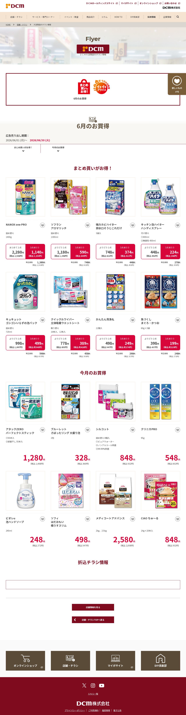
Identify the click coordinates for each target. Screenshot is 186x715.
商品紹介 (90, 16)
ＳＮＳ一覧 (93, 693)
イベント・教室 (71, 16)
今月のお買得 (58, 147)
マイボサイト (127, 3)
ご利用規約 (93, 710)
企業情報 (167, 16)
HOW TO (118, 16)
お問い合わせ (170, 3)
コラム (104, 16)
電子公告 (117, 710)
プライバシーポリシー (75, 710)
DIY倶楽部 (135, 16)
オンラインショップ (149, 3)
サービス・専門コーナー (43, 16)
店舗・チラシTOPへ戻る (93, 619)
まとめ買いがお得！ (23, 147)
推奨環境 (106, 710)
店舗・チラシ (16, 16)
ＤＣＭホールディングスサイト (100, 3)
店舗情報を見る (93, 607)
